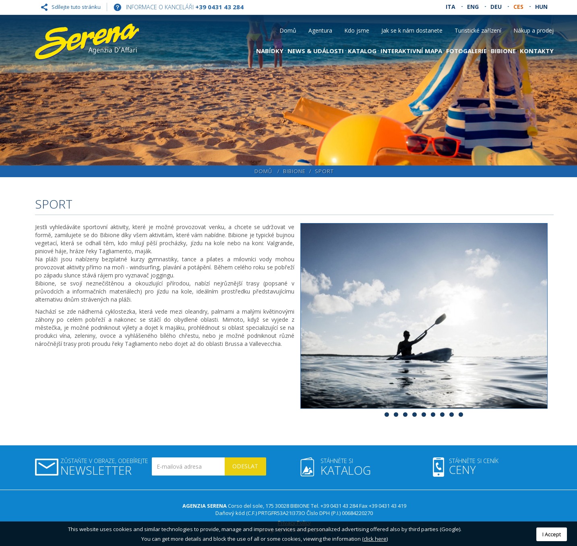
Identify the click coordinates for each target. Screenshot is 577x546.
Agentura (320, 30)
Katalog (362, 51)
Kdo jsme (356, 30)
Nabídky (269, 51)
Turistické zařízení (478, 30)
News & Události (315, 51)
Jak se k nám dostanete (412, 30)
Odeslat (245, 466)
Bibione (503, 51)
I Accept (551, 534)
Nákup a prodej (533, 30)
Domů (287, 30)
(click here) (375, 538)
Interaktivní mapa (411, 51)
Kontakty (537, 51)
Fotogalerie (466, 51)
